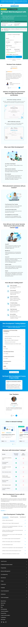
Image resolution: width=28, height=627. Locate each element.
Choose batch (17, 49)
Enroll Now (14, 56)
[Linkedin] (3, 622)
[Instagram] (1, 622)
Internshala (3, 619)
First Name (8, 42)
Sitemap (2, 605)
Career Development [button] (5, 590)
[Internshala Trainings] (14, 5)
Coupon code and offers (5, 615)
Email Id (7, 38)
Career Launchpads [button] (4, 597)
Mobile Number (9, 45)
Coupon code (8, 49)
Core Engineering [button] (4, 574)
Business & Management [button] (5, 571)
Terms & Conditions (4, 611)
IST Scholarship (4, 609)
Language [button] (3, 587)
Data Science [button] (3, 577)
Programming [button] (3, 567)
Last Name (18, 42)
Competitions (3, 617)
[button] (1, 5)
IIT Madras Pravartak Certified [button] (6, 564)
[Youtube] (5, 622)
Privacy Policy (3, 613)
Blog (2, 607)
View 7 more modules (14, 372)
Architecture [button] (3, 594)
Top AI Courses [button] (4, 561)
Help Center (3, 603)
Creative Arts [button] (3, 584)
